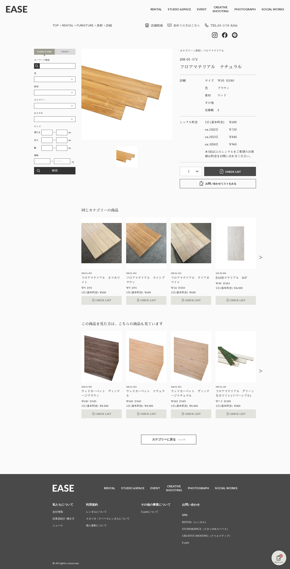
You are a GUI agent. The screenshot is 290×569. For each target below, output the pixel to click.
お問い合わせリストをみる (217, 183)
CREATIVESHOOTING (221, 9)
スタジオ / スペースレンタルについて (107, 518)
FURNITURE (85, 25)
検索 (55, 170)
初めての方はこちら (183, 25)
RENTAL (156, 9)
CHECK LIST (230, 171)
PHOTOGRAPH (245, 9)
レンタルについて (96, 511)
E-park (185, 542)
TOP (56, 25)
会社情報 (58, 511)
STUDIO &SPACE (179, 9)
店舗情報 (154, 25)
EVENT (202, 9)
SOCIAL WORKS (273, 9)
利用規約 (92, 504)
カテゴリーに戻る (168, 439)
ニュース (58, 525)
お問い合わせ (191, 504)
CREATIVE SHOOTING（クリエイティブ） (207, 535)
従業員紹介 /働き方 (64, 518)
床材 (100, 25)
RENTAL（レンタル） (195, 522)
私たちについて (63, 504)
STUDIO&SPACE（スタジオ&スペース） (205, 529)
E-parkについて (149, 511)
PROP (65, 51)
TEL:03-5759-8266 (220, 25)
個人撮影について (96, 525)
